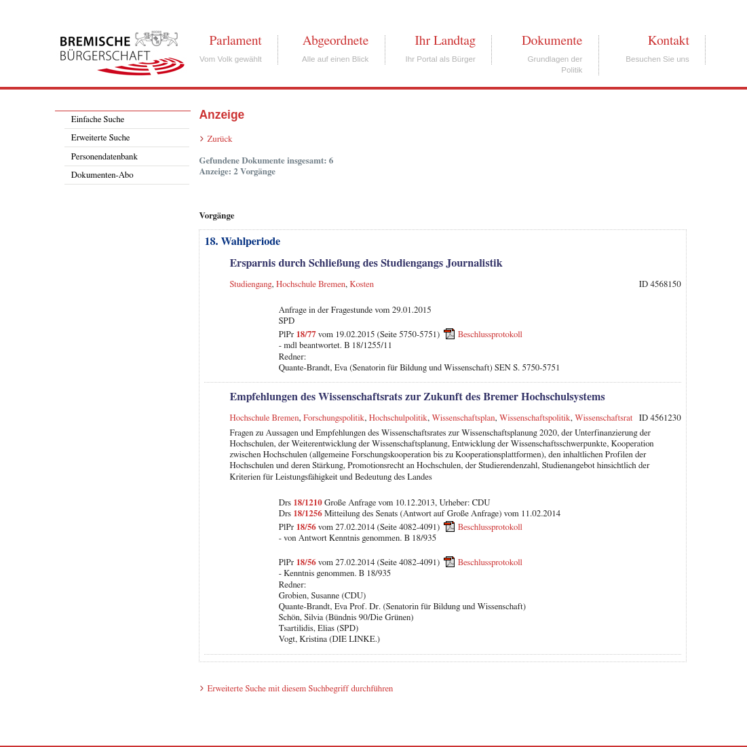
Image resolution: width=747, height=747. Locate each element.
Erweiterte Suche (100, 138)
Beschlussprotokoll (490, 334)
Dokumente (552, 40)
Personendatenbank (104, 157)
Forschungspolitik (333, 418)
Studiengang (250, 284)
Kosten (362, 284)
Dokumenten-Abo (102, 175)
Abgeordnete (336, 40)
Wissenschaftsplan (463, 418)
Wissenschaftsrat (603, 418)
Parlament (235, 40)
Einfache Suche (97, 119)
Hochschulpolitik (398, 418)
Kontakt (668, 40)
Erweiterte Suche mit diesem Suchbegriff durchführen (300, 689)
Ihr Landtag (445, 40)
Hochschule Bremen (310, 284)
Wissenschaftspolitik (535, 418)
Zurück (219, 139)
